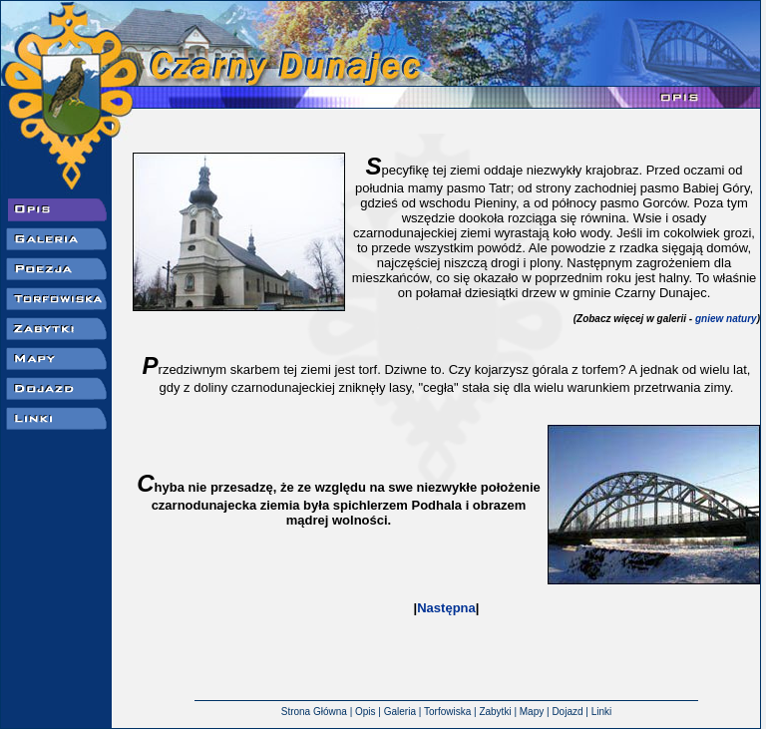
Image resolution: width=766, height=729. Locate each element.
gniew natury (726, 318)
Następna (446, 607)
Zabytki (495, 700)
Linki (601, 700)
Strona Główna (314, 700)
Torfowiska (447, 700)
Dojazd (567, 700)
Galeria (400, 700)
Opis (365, 700)
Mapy (532, 700)
